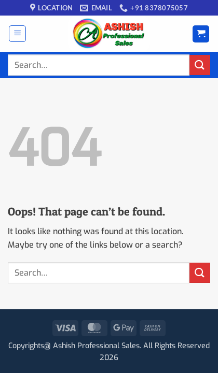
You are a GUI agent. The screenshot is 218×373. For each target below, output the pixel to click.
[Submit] (199, 65)
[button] (17, 33)
